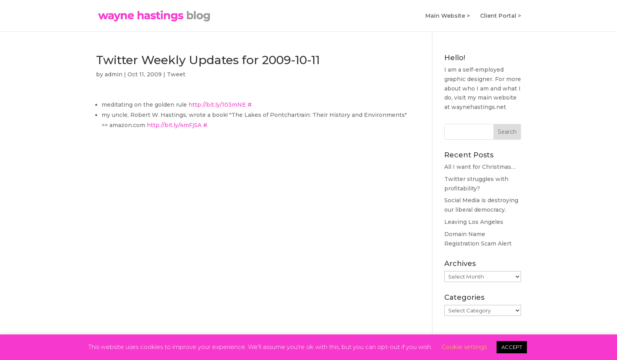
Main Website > (447, 16)
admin (113, 74)
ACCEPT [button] (511, 347)
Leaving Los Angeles (473, 221)
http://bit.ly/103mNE (217, 104)
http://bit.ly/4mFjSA (174, 125)
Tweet (176, 74)
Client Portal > (500, 16)
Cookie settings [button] (464, 347)
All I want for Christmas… (479, 166)
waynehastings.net (478, 107)
